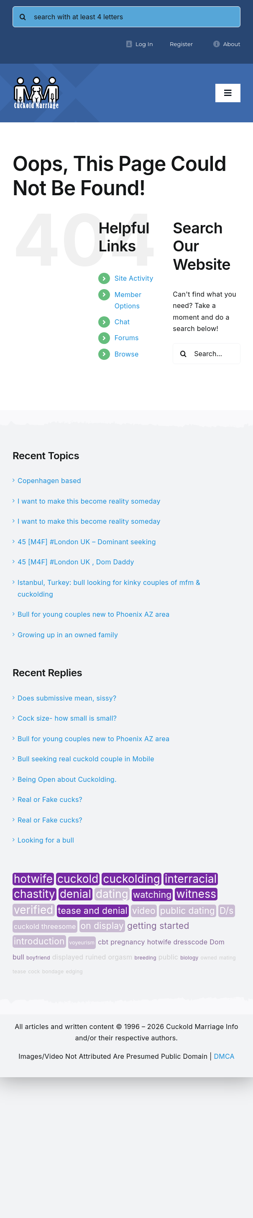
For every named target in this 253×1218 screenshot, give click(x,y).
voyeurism (82, 942)
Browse (127, 354)
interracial (191, 879)
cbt (103, 942)
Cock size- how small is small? (67, 718)
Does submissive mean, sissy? (67, 698)
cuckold (77, 879)
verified (34, 910)
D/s (227, 910)
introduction (39, 941)
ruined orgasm (108, 957)
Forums (127, 338)
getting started (158, 926)
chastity (34, 894)
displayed (68, 957)
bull (18, 957)
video (144, 910)
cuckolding (131, 879)
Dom (217, 942)
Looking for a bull (46, 840)
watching (152, 895)
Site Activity (134, 278)
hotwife (33, 879)
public (168, 957)
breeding (145, 957)
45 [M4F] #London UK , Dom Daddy (76, 562)
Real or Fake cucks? (50, 799)
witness (196, 894)
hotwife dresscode (177, 942)
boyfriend (38, 957)
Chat (122, 322)
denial (75, 894)
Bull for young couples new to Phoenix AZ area (93, 614)
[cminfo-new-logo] (36, 79)
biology (189, 957)
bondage (53, 971)
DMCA (224, 1056)
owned (208, 957)
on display (102, 926)
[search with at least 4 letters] (126, 16)
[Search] (23, 16)
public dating (187, 910)
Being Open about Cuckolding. (67, 779)
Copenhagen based (49, 480)
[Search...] (206, 353)
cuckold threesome (45, 926)
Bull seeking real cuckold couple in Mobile (86, 759)
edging (74, 971)
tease (19, 971)
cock (34, 971)
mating (227, 957)
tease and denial (93, 910)
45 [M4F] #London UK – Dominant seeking (87, 542)
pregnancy (127, 942)
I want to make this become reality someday (89, 501)
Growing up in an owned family (68, 635)
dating (112, 894)
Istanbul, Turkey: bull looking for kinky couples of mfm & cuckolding (109, 588)
